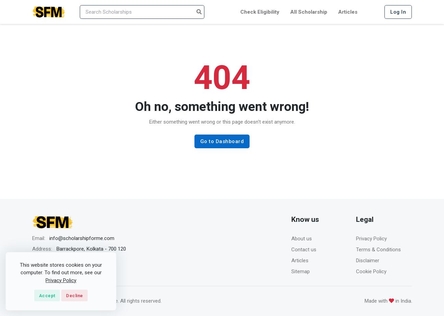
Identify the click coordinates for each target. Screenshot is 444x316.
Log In (398, 12)
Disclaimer (367, 260)
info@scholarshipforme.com (81, 238)
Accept (47, 295)
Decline (74, 295)
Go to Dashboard (222, 141)
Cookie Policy (371, 271)
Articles (347, 12)
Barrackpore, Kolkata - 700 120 (91, 249)
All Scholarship (308, 12)
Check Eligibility (259, 12)
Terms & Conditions (378, 250)
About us (301, 239)
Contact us (303, 250)
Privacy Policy (371, 239)
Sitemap (300, 271)
